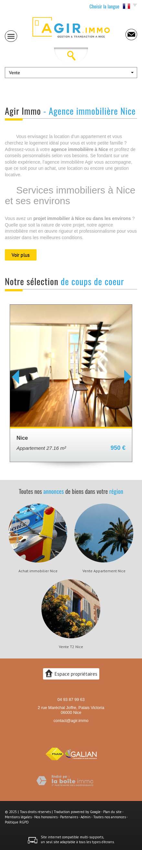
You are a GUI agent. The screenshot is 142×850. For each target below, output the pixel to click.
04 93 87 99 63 (70, 699)
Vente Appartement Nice (104, 571)
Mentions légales (18, 817)
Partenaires (69, 817)
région (116, 490)
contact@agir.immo (71, 720)
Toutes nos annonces (109, 817)
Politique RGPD (17, 822)
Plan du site (112, 811)
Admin (86, 817)
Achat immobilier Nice (38, 571)
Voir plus (21, 254)
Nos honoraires (46, 817)
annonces (53, 490)
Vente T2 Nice (71, 647)
